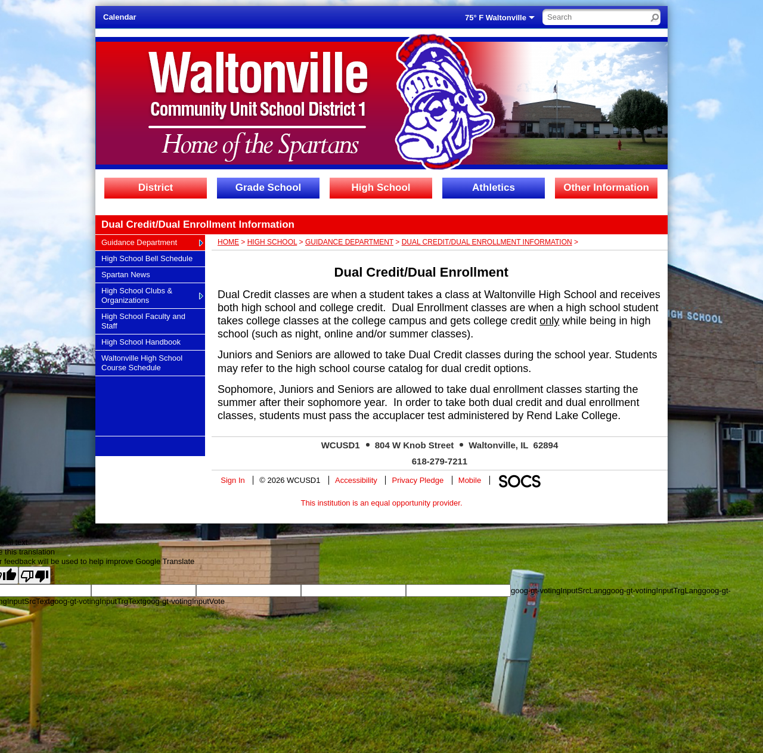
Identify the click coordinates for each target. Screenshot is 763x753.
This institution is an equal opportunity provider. (382, 502)
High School (380, 187)
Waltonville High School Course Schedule (141, 362)
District (155, 187)
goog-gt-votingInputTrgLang (654, 590)
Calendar (120, 17)
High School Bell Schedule (147, 258)
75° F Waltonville (495, 17)
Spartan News (125, 274)
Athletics (493, 187)
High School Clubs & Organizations (136, 295)
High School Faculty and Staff (143, 320)
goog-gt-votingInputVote (183, 601)
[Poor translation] (34, 575)
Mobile (469, 480)
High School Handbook (141, 341)
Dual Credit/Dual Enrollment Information (487, 242)
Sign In (232, 480)
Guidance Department (139, 242)
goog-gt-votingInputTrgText (96, 601)
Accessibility (356, 480)
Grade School (268, 187)
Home (228, 242)
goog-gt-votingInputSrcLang (558, 590)
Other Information (606, 187)
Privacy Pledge (417, 480)
